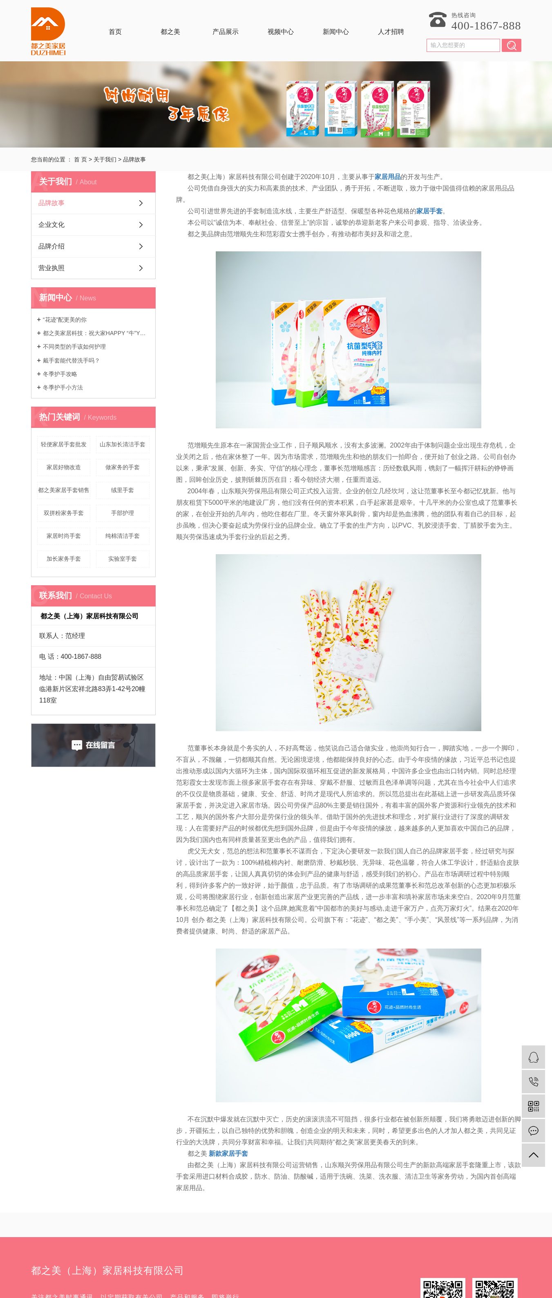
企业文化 (51, 224)
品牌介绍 (51, 246)
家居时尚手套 (64, 536)
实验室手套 (122, 558)
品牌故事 (51, 202)
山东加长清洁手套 (122, 444)
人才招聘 (391, 31)
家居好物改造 (64, 467)
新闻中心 (336, 31)
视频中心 (281, 31)
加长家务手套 (64, 558)
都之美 (170, 31)
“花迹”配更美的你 (65, 319)
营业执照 (51, 267)
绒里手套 (122, 490)
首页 (115, 31)
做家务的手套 (122, 467)
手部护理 (122, 513)
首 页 (80, 159)
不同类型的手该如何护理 (74, 346)
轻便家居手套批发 (64, 444)
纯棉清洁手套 (122, 536)
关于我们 (105, 159)
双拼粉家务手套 (64, 513)
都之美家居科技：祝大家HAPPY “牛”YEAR (96, 333)
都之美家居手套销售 (63, 490)
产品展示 (225, 31)
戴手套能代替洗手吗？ (71, 360)
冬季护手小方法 (63, 387)
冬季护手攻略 (60, 374)
